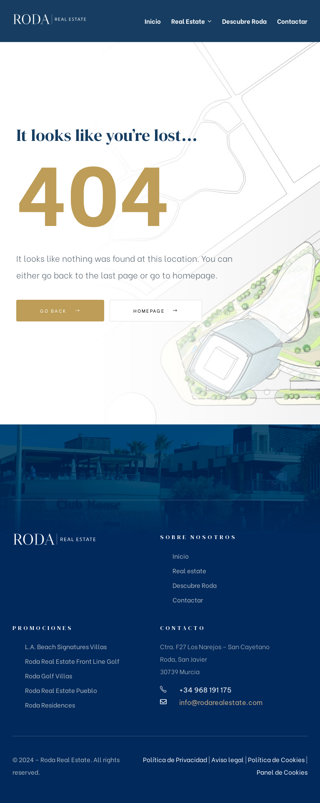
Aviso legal (227, 759)
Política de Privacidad (175, 759)
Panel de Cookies (282, 771)
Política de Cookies (276, 759)
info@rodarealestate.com (220, 702)
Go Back (60, 310)
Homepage (155, 310)
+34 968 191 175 (205, 690)
